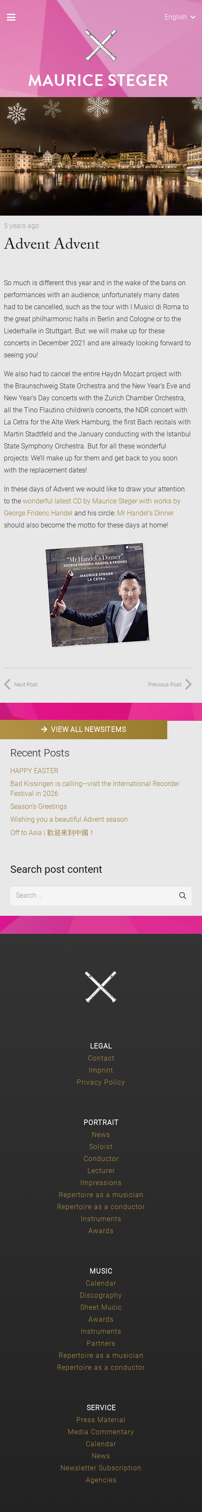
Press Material (101, 1420)
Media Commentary (101, 1432)
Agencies (101, 1480)
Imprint (101, 1070)
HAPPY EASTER (34, 771)
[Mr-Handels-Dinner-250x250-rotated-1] (98, 595)
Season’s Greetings (38, 806)
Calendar (101, 1283)
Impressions (101, 1183)
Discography (101, 1295)
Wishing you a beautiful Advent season (69, 819)
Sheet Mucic (101, 1307)
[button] (11, 17)
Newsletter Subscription (101, 1468)
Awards (101, 1231)
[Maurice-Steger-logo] (101, 45)
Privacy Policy (101, 1082)
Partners (101, 1343)
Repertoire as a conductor (101, 1207)
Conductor (101, 1159)
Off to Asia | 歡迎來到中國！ (52, 833)
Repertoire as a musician (101, 1195)
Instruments (101, 1219)
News (101, 1135)
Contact (101, 1058)
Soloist (101, 1147)
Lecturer (101, 1171)
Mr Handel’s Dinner (145, 513)
